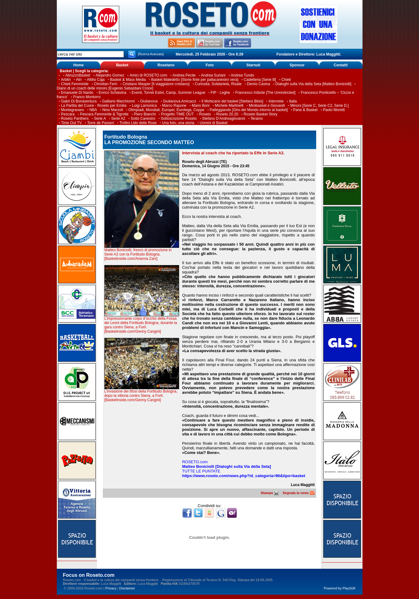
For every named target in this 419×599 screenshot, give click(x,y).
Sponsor (297, 65)
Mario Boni (200, 105)
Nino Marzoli (113, 110)
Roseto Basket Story (260, 114)
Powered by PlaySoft (339, 588)
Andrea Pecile (184, 75)
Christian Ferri (105, 84)
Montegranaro (72, 110)
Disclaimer (127, 588)
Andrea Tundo (242, 75)
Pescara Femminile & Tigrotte (104, 114)
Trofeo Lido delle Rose (138, 123)
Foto (210, 65)
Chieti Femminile (75, 84)
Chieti (286, 79)
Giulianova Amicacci (180, 101)
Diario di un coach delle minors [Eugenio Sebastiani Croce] (105, 88)
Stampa (270, 493)
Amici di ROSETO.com (148, 75)
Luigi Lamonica (144, 105)
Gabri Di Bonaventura (79, 101)
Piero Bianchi (145, 114)
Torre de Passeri (100, 123)
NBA (93, 110)
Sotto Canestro (143, 118)
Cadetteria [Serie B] (260, 79)
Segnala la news (299, 493)
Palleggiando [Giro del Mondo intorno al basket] (249, 110)
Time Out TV (71, 123)
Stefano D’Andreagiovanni (223, 118)
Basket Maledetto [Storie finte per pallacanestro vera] (194, 79)
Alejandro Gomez (110, 75)
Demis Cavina (258, 84)
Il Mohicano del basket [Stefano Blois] (232, 101)
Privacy (110, 588)
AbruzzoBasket (77, 75)
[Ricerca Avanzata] (151, 54)
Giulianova (149, 101)
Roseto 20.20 (227, 114)
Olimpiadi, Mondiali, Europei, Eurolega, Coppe (166, 110)
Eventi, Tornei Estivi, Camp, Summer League (168, 92)
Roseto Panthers (75, 118)
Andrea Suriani (213, 75)
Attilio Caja (96, 79)
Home (78, 65)
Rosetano (165, 65)
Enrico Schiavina (112, 92)
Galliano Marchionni (118, 101)
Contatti (341, 65)
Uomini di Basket (214, 123)
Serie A (100, 118)
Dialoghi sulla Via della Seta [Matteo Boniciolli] (313, 84)
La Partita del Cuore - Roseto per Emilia (94, 105)
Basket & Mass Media (128, 79)
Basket (122, 65)
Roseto (205, 114)
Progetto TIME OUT (177, 114)
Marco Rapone (174, 105)
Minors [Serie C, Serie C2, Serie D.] (319, 105)
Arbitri (66, 79)
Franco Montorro (87, 97)
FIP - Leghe (220, 92)
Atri (79, 79)
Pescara (68, 114)
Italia (293, 101)
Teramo (256, 118)
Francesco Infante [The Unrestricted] (265, 92)
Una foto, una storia (178, 123)
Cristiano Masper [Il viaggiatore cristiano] (156, 84)
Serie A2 (118, 118)
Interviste (276, 101)
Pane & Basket (305, 110)
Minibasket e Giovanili (267, 105)
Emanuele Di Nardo (77, 92)
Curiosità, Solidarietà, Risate (218, 84)
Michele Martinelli (229, 105)
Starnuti (253, 65)
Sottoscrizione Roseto (179, 118)
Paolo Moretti (334, 110)
